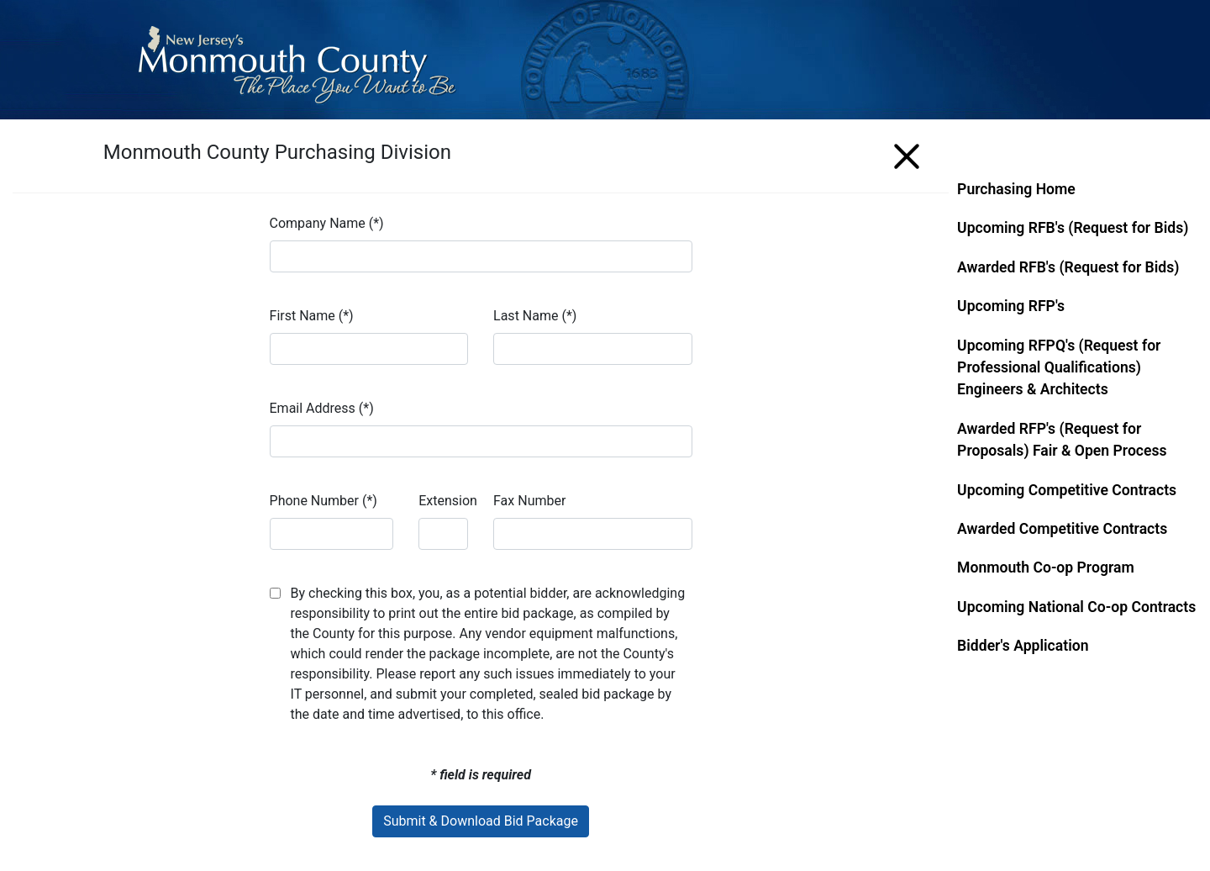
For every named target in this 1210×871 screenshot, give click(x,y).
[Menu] (906, 153)
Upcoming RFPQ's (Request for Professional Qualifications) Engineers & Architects (1058, 368)
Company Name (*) (327, 223)
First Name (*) (312, 316)
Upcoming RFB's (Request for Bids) (1072, 227)
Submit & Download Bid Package (480, 821)
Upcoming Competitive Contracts (1066, 490)
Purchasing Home (1016, 189)
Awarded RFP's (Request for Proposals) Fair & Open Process (1062, 439)
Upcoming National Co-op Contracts (1076, 607)
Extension (447, 501)
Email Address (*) (322, 408)
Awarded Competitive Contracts (1062, 528)
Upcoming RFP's (1011, 306)
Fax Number (529, 501)
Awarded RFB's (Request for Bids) (1068, 267)
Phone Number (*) (323, 501)
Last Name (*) (534, 316)
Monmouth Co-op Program (1045, 567)
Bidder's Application (1022, 645)
